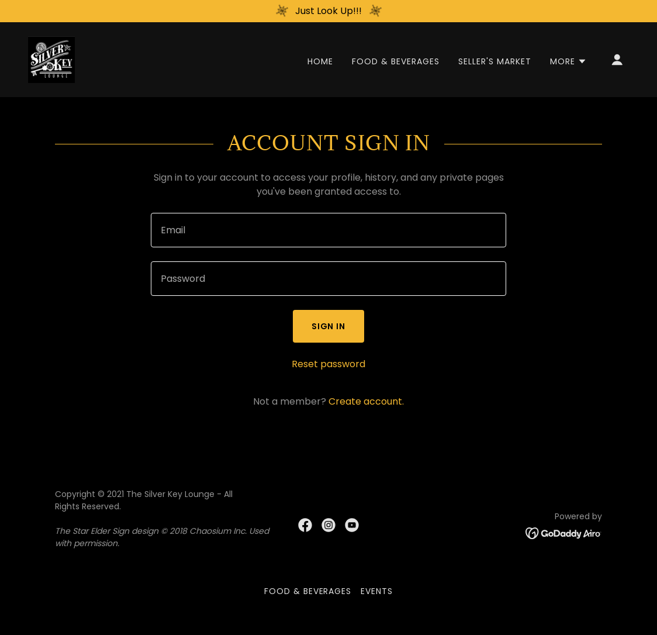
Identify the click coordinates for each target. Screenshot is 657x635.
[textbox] (328, 230)
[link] (51, 58)
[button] (568, 61)
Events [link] (377, 591)
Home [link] (320, 61)
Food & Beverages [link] (396, 61)
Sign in (329, 326)
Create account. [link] (366, 401)
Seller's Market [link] (494, 61)
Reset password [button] (328, 364)
